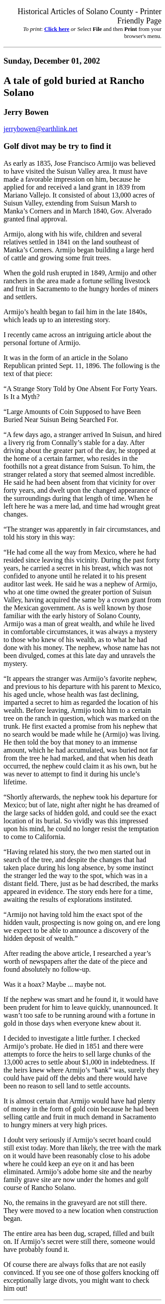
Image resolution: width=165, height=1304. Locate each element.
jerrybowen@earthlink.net (40, 129)
